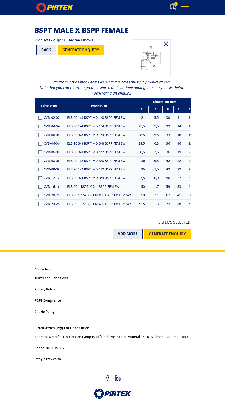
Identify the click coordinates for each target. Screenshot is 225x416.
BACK (46, 49)
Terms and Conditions (51, 278)
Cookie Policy (45, 311)
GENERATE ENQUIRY (80, 49)
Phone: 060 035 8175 (50, 348)
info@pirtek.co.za (48, 359)
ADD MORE (128, 233)
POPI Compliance (48, 300)
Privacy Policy (45, 289)
